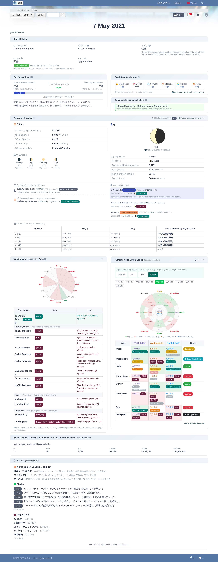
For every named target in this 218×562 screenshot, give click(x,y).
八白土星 (189, 282)
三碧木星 (139, 282)
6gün (16, 15)
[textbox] (191, 15)
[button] (202, 3)
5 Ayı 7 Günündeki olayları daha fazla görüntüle (109, 545)
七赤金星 (179, 282)
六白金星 (169, 282)
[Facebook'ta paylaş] (191, 558)
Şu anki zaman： (18, 32)
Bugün (41, 15)
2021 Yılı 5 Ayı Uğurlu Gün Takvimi (188, 92)
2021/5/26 (40, 189)
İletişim (177, 3)
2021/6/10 (42, 201)
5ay (27, 10)
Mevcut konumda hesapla (189, 118)
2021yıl (20, 10)
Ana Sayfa (164, 3)
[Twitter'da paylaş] (200, 558)
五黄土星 (159, 282)
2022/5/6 (148, 190)
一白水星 (119, 282)
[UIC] (18, 2)
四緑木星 (149, 282)
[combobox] (190, 14)
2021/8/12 (151, 212)
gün (177, 15)
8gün (28, 15)
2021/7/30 (144, 203)
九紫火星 (119, 286)
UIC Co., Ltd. (30, 558)
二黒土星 (129, 282)
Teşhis (153, 274)
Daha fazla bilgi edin (194, 423)
